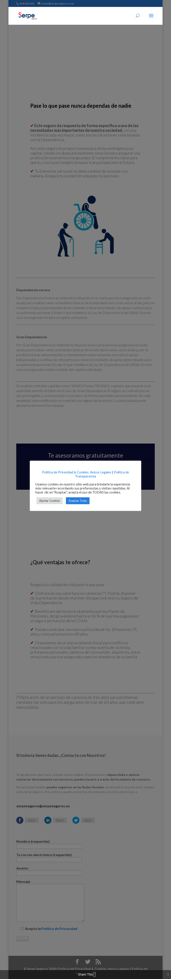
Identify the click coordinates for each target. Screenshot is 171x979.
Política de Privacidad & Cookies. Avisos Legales (76, 472)
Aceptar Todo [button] (78, 500)
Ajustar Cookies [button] (49, 500)
